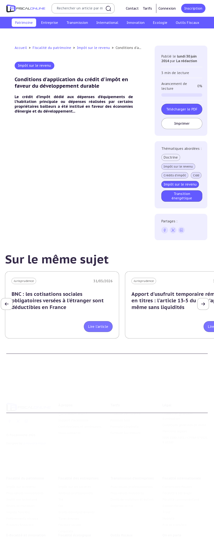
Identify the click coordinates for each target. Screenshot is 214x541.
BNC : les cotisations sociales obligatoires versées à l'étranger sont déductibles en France (57, 300)
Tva (60, 490)
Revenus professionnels (75, 484)
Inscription (193, 8)
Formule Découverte (125, 407)
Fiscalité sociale (69, 516)
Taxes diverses (68, 510)
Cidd (196, 175)
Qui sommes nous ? (72, 407)
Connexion (167, 8)
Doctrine (171, 157)
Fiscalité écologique (74, 527)
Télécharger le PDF (181, 109)
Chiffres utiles (121, 536)
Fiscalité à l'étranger (177, 484)
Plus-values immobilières (47, 34)
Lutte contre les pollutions (78, 536)
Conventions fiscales (177, 478)
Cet (60, 497)
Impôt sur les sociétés (74, 478)
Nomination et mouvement (182, 536)
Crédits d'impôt (175, 175)
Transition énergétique (182, 196)
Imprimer (182, 123)
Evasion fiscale (172, 497)
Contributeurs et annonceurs (79, 420)
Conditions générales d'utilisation (177, 409)
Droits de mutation (113, 34)
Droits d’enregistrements (76, 503)
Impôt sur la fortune (82, 34)
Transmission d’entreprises (132, 469)
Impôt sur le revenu (13, 34)
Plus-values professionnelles (131, 478)
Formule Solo (120, 414)
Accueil (21, 48)
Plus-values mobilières (127, 484)
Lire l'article (98, 326)
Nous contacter (69, 426)
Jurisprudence (24, 281)
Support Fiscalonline (73, 414)
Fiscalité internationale (181, 469)
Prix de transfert (174, 516)
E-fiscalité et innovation (26, 527)
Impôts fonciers (141, 34)
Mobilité (168, 510)
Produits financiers (202, 34)
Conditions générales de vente (184, 418)
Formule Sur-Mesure (125, 426)
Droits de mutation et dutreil (132, 490)
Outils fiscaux (121, 527)
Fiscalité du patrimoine (52, 48)
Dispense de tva (121, 497)
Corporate (65, 522)
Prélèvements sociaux (170, 34)
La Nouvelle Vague (34, 436)
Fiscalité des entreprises (78, 469)
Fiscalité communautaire (180, 490)
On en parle (171, 527)
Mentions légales (174, 425)
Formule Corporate (124, 420)
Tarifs (147, 8)
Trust (166, 503)
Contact (132, 8)
